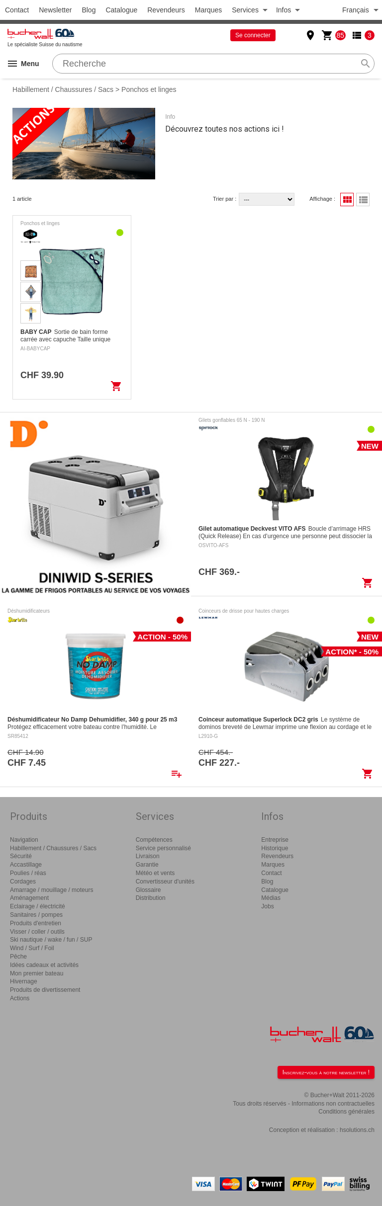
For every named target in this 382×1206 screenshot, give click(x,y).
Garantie (147, 864)
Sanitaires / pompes (36, 914)
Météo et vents (155, 873)
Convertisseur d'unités (165, 881)
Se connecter (253, 35)
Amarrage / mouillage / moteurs (51, 889)
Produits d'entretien (35, 923)
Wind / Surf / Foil (32, 948)
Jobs (267, 906)
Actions (19, 998)
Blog (89, 10)
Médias (271, 897)
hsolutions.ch (357, 1129)
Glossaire (148, 889)
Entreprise (274, 839)
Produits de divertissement (45, 989)
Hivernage (23, 981)
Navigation (24, 839)
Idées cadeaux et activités (44, 965)
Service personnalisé (163, 848)
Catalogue (121, 10)
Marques (208, 10)
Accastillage (26, 864)
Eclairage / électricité (37, 906)
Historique (274, 848)
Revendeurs (166, 10)
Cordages (23, 881)
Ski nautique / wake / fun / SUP (51, 939)
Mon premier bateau (36, 973)
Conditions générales (346, 1111)
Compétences (154, 839)
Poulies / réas (28, 873)
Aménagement (29, 897)
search (366, 64)
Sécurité (21, 856)
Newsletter (55, 10)
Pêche (18, 956)
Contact (17, 10)
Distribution (151, 897)
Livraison (148, 856)
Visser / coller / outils (37, 931)
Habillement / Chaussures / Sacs (62, 89)
